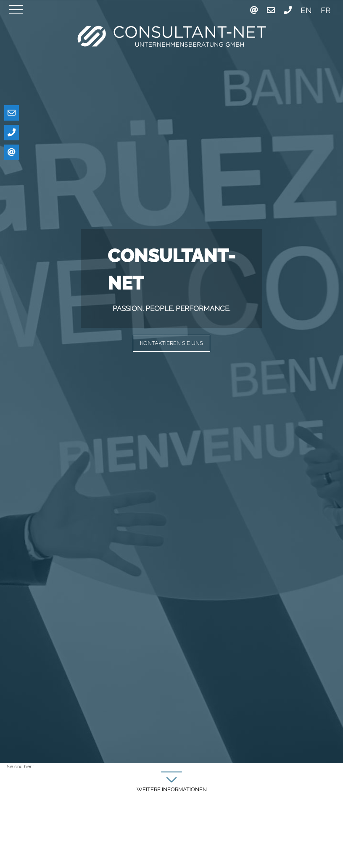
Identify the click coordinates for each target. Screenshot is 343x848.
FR (325, 10)
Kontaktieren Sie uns (171, 343)
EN (306, 10)
